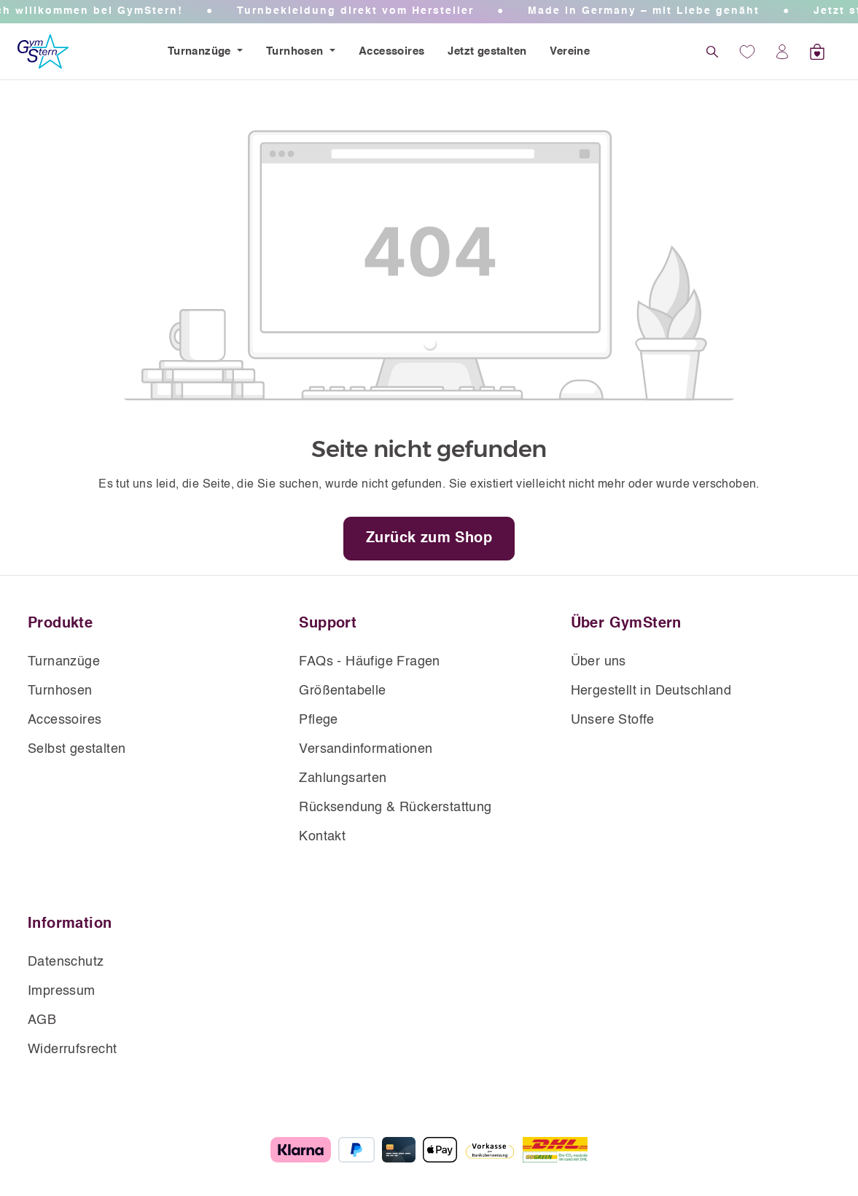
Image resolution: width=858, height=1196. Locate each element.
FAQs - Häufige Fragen (369, 661)
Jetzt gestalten (487, 51)
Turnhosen (296, 51)
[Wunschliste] (747, 52)
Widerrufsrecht (72, 1049)
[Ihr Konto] (782, 52)
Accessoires (391, 51)
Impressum (61, 991)
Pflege (318, 720)
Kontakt (322, 836)
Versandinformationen (365, 749)
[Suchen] (712, 52)
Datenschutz (66, 962)
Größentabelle (342, 690)
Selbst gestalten (76, 749)
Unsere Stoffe (613, 720)
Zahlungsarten (342, 778)
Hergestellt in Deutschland (651, 690)
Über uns (598, 661)
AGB (42, 1020)
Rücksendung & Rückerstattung (395, 807)
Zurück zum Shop (429, 538)
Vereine (570, 51)
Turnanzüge (201, 51)
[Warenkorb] (817, 52)
